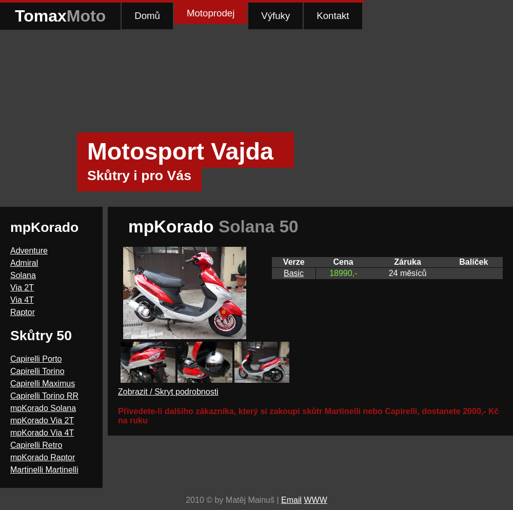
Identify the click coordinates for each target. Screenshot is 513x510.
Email (291, 500)
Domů (147, 15)
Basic (294, 273)
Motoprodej (210, 13)
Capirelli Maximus (42, 383)
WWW (315, 500)
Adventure (29, 250)
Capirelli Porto (36, 359)
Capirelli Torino (37, 371)
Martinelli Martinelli (44, 469)
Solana (23, 275)
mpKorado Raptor (42, 457)
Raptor (22, 312)
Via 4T (22, 300)
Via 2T (22, 287)
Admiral (24, 263)
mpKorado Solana (43, 408)
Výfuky (275, 15)
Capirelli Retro (36, 445)
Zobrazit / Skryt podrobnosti (168, 391)
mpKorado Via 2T (42, 420)
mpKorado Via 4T (42, 432)
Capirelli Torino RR (44, 395)
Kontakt (333, 15)
